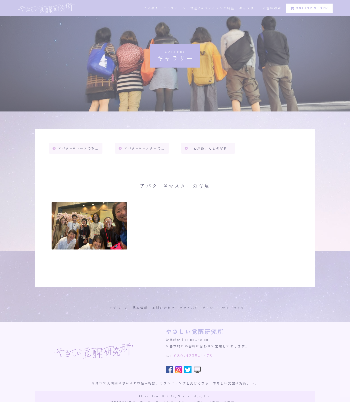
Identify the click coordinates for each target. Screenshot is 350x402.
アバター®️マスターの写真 (146, 148)
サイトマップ (233, 307)
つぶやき (151, 9)
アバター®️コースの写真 (78, 148)
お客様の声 (271, 9)
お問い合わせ (163, 307)
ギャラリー (248, 9)
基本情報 (140, 307)
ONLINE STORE (309, 9)
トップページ (116, 307)
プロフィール (174, 9)
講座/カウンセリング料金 (212, 9)
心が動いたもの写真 (210, 148)
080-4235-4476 (193, 355)
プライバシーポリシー (198, 307)
